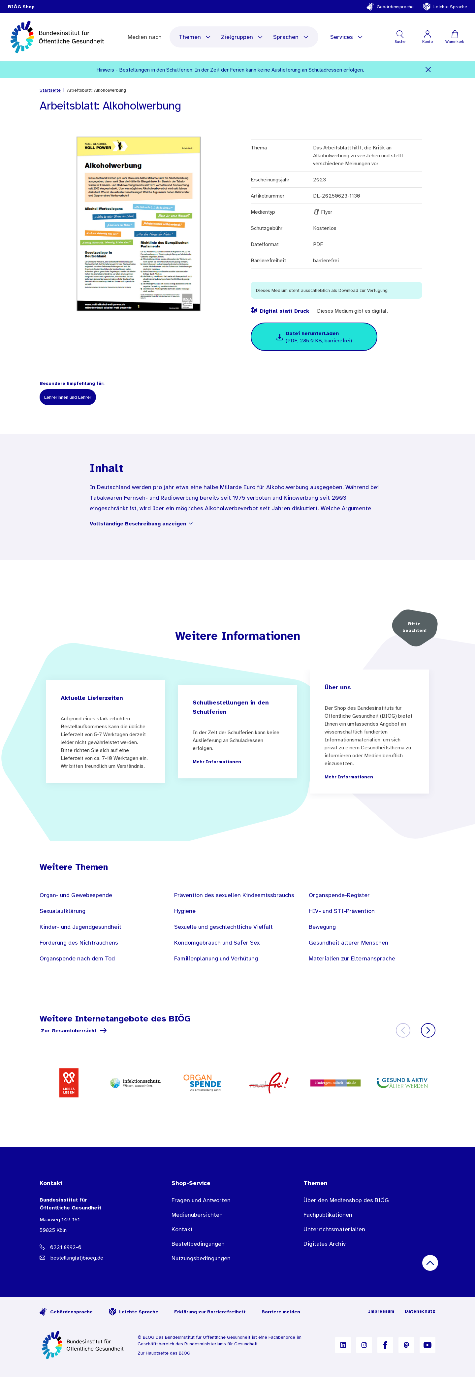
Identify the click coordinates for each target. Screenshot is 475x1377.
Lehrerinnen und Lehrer (67, 397)
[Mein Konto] (427, 37)
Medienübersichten (197, 1215)
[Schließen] (428, 69)
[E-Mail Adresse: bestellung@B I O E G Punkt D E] (92, 1258)
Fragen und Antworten (201, 1200)
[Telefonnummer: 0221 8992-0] (92, 1247)
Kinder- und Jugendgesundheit (80, 927)
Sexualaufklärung (62, 911)
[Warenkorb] (454, 37)
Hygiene (185, 911)
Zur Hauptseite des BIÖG (164, 1353)
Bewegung (322, 927)
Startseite (50, 90)
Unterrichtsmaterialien (334, 1229)
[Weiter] (428, 1030)
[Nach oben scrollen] (430, 1263)
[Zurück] (403, 1030)
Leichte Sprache (445, 7)
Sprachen (291, 37)
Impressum (381, 1311)
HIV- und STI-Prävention (342, 911)
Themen (195, 37)
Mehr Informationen (217, 761)
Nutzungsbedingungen (201, 1258)
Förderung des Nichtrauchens (79, 943)
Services (347, 37)
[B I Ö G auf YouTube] (427, 1345)
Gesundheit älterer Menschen (348, 943)
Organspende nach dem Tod (77, 958)
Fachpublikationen (327, 1215)
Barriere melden (281, 1311)
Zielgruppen (242, 37)
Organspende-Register (339, 895)
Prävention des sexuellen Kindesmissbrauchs (234, 895)
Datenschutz (420, 1311)
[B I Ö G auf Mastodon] (406, 1345)
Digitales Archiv (324, 1244)
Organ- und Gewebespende (76, 895)
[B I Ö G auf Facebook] (385, 1345)
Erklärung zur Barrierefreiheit (210, 1311)
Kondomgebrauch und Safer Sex (217, 943)
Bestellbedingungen (198, 1244)
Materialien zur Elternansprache (352, 958)
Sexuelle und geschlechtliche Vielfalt (223, 927)
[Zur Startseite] (83, 1345)
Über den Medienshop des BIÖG (346, 1200)
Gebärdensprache (390, 7)
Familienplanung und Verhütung (216, 958)
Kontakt (182, 1229)
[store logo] (58, 36)
